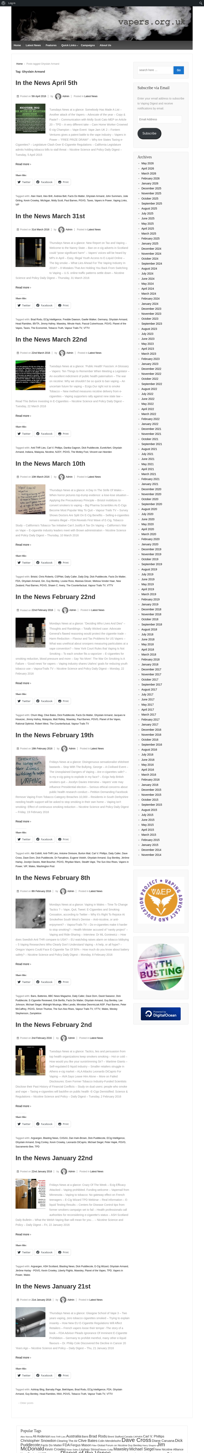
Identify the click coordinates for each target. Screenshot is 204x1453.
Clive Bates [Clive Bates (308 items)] (87, 1440)
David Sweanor (107, 996)
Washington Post (45, 866)
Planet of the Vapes (110, 719)
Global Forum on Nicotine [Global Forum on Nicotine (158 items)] (112, 1445)
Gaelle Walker (88, 319)
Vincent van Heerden (101, 452)
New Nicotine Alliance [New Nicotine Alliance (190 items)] (169, 1449)
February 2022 (150, 419)
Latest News (33, 45)
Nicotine (49, 452)
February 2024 (150, 298)
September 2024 (151, 263)
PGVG (82, 200)
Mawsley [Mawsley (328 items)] (121, 1449)
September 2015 (151, 804)
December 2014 (151, 849)
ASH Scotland (50, 1266)
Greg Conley (41, 1142)
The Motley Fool (79, 452)
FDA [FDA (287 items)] (66, 1445)
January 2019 (149, 604)
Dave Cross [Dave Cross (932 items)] (136, 1440)
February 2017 (150, 719)
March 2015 (148, 834)
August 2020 (149, 509)
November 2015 (151, 794)
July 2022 (147, 393)
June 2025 (147, 218)
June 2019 (147, 579)
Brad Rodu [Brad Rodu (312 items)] (98, 1436)
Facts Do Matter (76, 196)
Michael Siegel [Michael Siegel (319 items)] (141, 1449)
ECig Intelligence (52, 319)
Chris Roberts (46, 576)
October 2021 (149, 439)
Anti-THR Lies (38, 447)
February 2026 (150, 178)
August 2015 (149, 809)
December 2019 (151, 549)
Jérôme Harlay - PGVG (28, 1270)
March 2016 (148, 774)
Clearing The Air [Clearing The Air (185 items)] (67, 1440)
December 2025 (151, 188)
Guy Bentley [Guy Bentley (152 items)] (135, 1445)
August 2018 (149, 629)
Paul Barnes (70, 200)
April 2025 (147, 228)
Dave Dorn (28, 857)
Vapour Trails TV (73, 328)
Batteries (42, 996)
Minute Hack (74, 323)
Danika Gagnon (72, 447)
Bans (33, 996)
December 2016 (151, 729)
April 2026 (147, 168)
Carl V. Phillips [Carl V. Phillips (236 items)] (153, 1436)
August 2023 (149, 328)
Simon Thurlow (44, 1009)
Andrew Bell (60, 196)
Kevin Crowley (31, 200)
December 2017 (151, 669)
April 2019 (147, 589)
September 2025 (151, 203)
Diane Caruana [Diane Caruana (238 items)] (163, 1441)
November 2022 (151, 373)
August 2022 (149, 389)
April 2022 (147, 409)
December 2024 (151, 248)
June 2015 (147, 819)
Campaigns (88, 45)
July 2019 (147, 574)
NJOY (58, 452)
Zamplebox (35, 1013)
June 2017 (147, 699)
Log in (11, 3)
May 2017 (147, 704)
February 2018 (150, 659)
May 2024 (147, 283)
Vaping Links (120, 200)
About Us (105, 45)
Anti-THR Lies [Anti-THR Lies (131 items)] (58, 1436)
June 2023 (147, 338)
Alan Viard (36, 196)
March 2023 (148, 353)
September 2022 (151, 384)
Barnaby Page (53, 1389)
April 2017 (147, 709)
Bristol (34, 576)
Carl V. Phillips (54, 447)
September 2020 (151, 504)
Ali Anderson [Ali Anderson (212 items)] (42, 1436)
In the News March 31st (50, 216)
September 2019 (151, 564)
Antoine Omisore (68, 853)
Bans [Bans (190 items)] (85, 1436)
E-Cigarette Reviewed (40, 1000)
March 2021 (148, 474)
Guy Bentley (52, 581)
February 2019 (150, 599)
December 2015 (151, 789)
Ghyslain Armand (95, 196)
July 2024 (147, 273)
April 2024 (147, 288)
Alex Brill (47, 196)
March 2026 (148, 173)
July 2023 (147, 333)
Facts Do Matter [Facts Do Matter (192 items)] (51, 1445)
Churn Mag (36, 715)
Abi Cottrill (36, 853)
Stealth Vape (88, 862)
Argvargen (36, 1138)
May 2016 (147, 764)
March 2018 (148, 654)
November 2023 (151, 313)
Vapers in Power (103, 200)
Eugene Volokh (78, 857)
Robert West (41, 723)
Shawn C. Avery (56, 585)
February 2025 (150, 238)
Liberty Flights (65, 1270)
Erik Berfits (59, 1000)
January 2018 (149, 664)
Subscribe (149, 133)
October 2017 (149, 679)
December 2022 (151, 368)
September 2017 (151, 684)
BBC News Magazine (59, 996)
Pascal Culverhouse (92, 323)
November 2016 (151, 734)
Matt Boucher (48, 862)
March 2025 (148, 233)
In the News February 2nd (54, 1024)
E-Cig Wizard (101, 1266)
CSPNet (59, 576)
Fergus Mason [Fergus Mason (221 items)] (81, 1445)
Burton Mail (84, 853)
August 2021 (149, 449)
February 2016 (150, 779)
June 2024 (147, 278)
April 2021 (147, 469)
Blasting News (50, 1138)
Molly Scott (57, 200)
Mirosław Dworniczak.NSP (91, 1004)
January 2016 (149, 784)
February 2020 (150, 539)
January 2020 (149, 544)
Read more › (23, 164)
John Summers (114, 196)
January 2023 (149, 363)
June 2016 (147, 759)
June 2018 (147, 639)
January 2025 (149, 243)
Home (17, 45)
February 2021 (150, 479)
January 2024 (149, 303)
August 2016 (149, 749)
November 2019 (151, 554)
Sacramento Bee (24, 1146)
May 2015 (147, 824)
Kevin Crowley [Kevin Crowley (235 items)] (55, 1449)
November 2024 (151, 253)
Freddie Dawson (71, 319)
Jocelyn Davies (32, 862)
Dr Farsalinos (61, 857)
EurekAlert (105, 447)
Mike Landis (69, 1004)
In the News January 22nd (54, 1158)
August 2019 (149, 569)
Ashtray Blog (37, 1389)
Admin (61, 96)
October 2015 (149, 799)
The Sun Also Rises (107, 862)
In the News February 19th (55, 735)
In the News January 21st (53, 1286)
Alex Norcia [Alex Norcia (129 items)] (26, 1436)
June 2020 (147, 519)
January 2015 (149, 844)
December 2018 (151, 609)
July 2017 (147, 694)
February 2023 (150, 358)
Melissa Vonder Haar (104, 581)
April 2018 (147, 649)
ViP (17, 204)
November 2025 (151, 193)
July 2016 (147, 754)
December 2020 (151, 489)
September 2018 (151, 624)
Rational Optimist (25, 723)
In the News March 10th (50, 463)
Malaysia (39, 452)
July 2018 (147, 634)
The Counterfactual (76, 585)
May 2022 (147, 403)
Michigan (45, 200)
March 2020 (148, 534)
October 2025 (149, 198)
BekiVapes (67, 1389)
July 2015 (147, 814)
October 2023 (149, 318)
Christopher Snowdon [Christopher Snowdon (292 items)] (38, 1440)
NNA (59, 1394)
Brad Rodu (36, 319)
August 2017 (149, 689)
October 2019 (149, 559)
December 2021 (151, 428)
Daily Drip (83, 576)
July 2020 (147, 514)
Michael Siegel (33, 1004)
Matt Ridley (59, 719)
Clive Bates (50, 715)
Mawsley (61, 323)
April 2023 (147, 348)
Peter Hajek (111, 1142)
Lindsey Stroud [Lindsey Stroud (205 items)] (89, 1449)
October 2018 (149, 619)
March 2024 (148, 293)
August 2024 (149, 268)
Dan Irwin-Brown (78, 1138)
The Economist (39, 328)
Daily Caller (71, 576)
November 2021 (151, 433)
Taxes (90, 200)
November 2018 (151, 614)
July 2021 (147, 454)
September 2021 (151, 444)
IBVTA (36, 323)
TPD (37, 1146)
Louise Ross (67, 581)
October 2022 (149, 378)
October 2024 (149, 258)
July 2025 (147, 213)
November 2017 (151, 674)
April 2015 (147, 829)
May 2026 (147, 163)
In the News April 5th (46, 82)
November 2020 (151, 494)
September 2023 (151, 323)
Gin (43, 581)
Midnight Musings (52, 1004)
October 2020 (149, 499)
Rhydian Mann (72, 862)
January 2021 (149, 484)
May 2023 (147, 343)
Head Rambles (23, 323)
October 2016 (149, 739)
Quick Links (68, 45)
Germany (103, 319)
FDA (18, 581)
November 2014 (151, 854)
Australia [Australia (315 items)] (73, 1436)
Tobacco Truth (55, 328)
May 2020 (147, 524)
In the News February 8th (53, 877)
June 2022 (147, 398)
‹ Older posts (26, 1402)
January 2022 (149, 424)
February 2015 (150, 839)
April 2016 (147, 769)
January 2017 (149, 724)
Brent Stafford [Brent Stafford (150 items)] (116, 1436)
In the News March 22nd (51, 339)
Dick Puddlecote (90, 447)
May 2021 (147, 464)
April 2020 (147, 529)
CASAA (64, 1138)
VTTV (87, 328)
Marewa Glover (83, 581)
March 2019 (148, 594)
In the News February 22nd (55, 596)
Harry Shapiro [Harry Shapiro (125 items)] (149, 1445)
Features (51, 45)
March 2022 (148, 414)
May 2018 (147, 644)
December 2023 (151, 308)
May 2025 (147, 223)
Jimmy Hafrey (48, 323)
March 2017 (148, 714)
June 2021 (147, 459)
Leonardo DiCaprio (76, 1142)
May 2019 (147, 584)
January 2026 (149, 183)
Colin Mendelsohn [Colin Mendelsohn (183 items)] (109, 1440)
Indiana (29, 452)
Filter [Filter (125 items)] (94, 1445)
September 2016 (151, 744)
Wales (32, 866)
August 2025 (149, 208)
